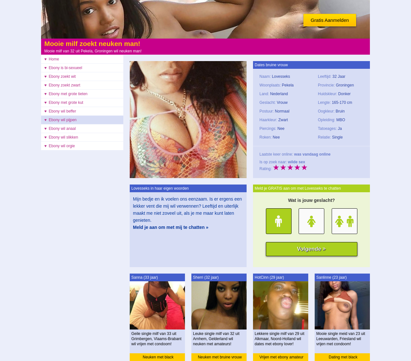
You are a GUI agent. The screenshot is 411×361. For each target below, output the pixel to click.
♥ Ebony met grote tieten (66, 94)
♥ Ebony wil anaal (60, 128)
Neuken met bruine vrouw (220, 357)
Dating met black (343, 357)
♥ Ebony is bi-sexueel (63, 68)
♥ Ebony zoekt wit (60, 76)
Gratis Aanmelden (329, 20)
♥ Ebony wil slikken (61, 137)
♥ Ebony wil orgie (59, 146)
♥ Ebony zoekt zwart (62, 85)
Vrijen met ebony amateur (281, 357)
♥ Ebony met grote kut (63, 102)
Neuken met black (158, 357)
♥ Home (51, 59)
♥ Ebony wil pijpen (60, 120)
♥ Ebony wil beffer (60, 111)
